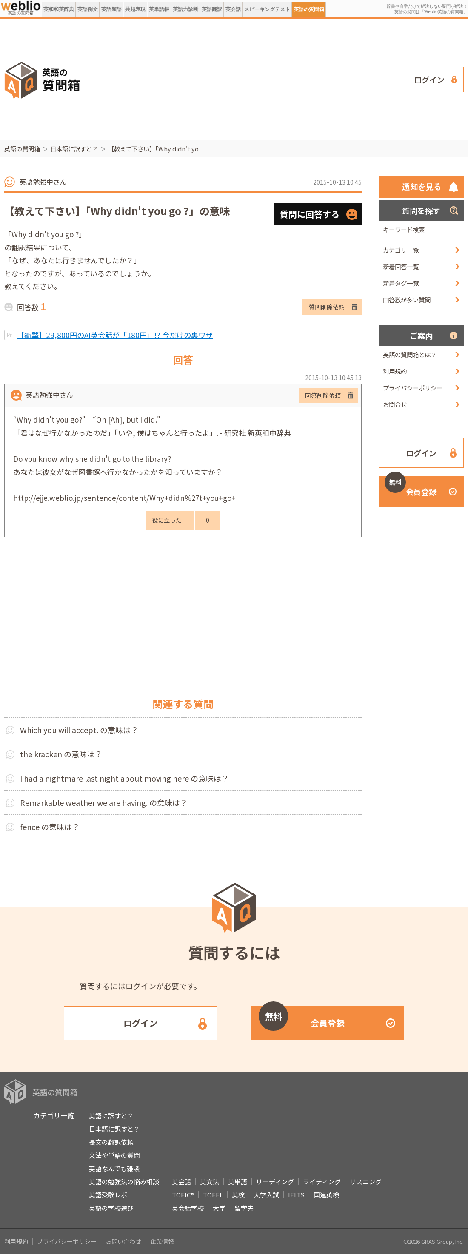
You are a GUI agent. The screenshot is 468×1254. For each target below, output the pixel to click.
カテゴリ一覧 (401, 249)
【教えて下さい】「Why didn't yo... (155, 148)
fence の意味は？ (50, 826)
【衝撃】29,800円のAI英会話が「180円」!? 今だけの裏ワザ (115, 335)
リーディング (275, 1181)
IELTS (296, 1194)
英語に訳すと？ (111, 1115)
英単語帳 (159, 9)
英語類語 (111, 9)
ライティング (322, 1181)
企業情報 (162, 1241)
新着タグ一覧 (401, 283)
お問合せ (395, 404)
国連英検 (326, 1194)
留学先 (244, 1207)
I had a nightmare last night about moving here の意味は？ (124, 778)
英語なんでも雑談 (114, 1168)
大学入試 (266, 1194)
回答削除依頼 (323, 395)
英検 (238, 1194)
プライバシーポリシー (412, 387)
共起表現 (135, 9)
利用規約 (395, 371)
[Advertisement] (217, 78)
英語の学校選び (111, 1207)
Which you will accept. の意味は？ (79, 729)
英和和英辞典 (58, 9)
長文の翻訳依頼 (111, 1141)
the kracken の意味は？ (61, 753)
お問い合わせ (123, 1241)
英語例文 (87, 9)
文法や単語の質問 (114, 1155)
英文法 (209, 1181)
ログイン (429, 79)
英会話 (233, 9)
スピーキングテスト (267, 9)
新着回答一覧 (401, 266)
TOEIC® (183, 1194)
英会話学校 (188, 1207)
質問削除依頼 (327, 307)
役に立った (167, 520)
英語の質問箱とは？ (410, 354)
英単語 (237, 1181)
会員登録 (411, 486)
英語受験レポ (108, 1194)
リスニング (366, 1181)
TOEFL (213, 1194)
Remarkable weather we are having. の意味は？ (104, 802)
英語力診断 (185, 9)
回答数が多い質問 (407, 299)
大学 (219, 1207)
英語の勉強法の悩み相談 (124, 1181)
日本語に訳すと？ (74, 148)
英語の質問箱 (309, 9)
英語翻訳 (212, 9)
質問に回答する (310, 214)
